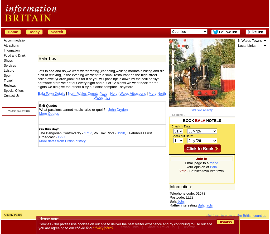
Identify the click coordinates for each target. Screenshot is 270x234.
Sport (8, 75)
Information (12, 50)
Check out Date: (182, 135)
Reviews (10, 86)
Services (10, 65)
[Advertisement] (102, 120)
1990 (121, 133)
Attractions (11, 45)
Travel (8, 80)
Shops (8, 60)
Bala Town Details (51, 93)
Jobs (181, 201)
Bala (213, 167)
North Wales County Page (88, 93)
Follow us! (228, 32)
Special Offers (14, 91)
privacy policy (103, 228)
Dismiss (225, 222)
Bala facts (205, 205)
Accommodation (15, 40)
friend (214, 163)
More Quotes (49, 114)
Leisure (9, 70)
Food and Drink (15, 55)
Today (34, 32)
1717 (88, 133)
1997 (61, 137)
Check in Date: (181, 126)
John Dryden (118, 110)
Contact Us (12, 96)
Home (13, 32)
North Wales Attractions (128, 93)
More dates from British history (62, 141)
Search (57, 32)
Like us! (256, 32)
